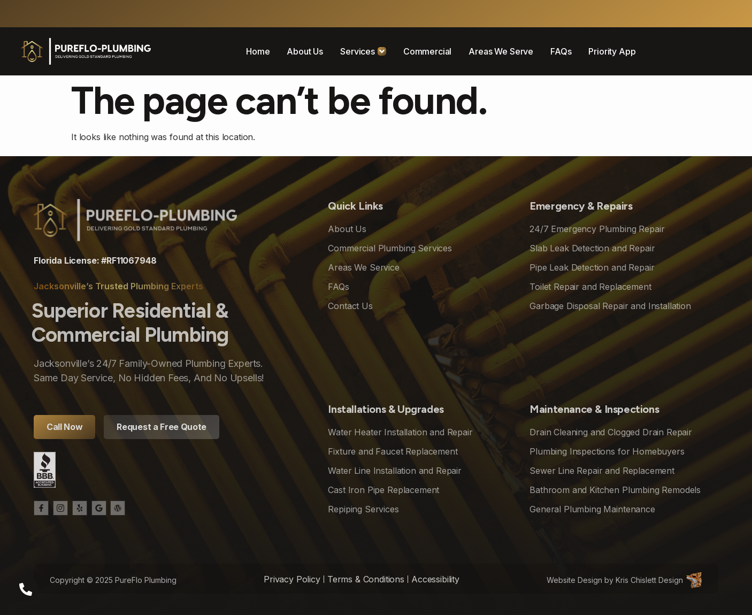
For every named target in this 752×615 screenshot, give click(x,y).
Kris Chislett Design (649, 580)
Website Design (574, 580)
